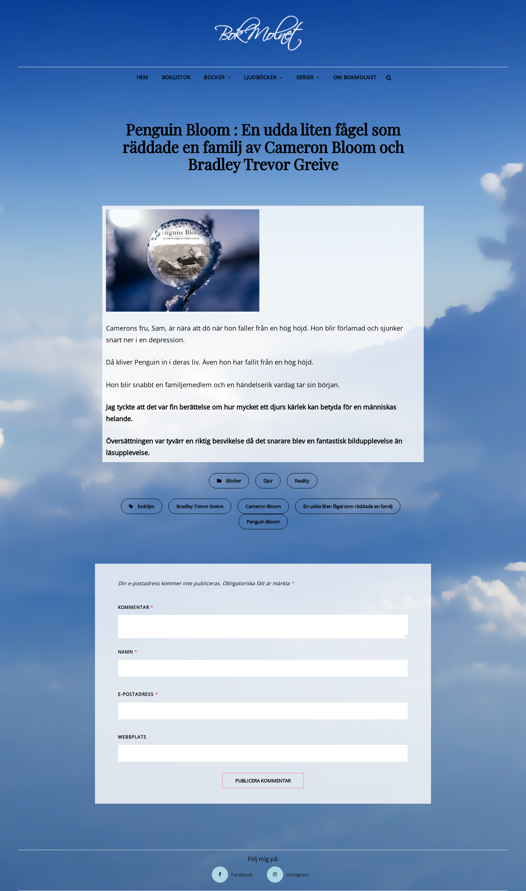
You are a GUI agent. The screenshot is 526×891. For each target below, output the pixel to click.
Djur (267, 480)
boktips (146, 506)
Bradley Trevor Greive (199, 506)
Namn (127, 652)
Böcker (214, 77)
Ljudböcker (260, 77)
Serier (305, 77)
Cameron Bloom (263, 506)
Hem (142, 77)
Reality (302, 480)
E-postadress (138, 694)
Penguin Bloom (263, 521)
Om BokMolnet (354, 77)
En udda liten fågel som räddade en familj (347, 506)
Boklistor (176, 77)
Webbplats (132, 737)
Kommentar (135, 607)
